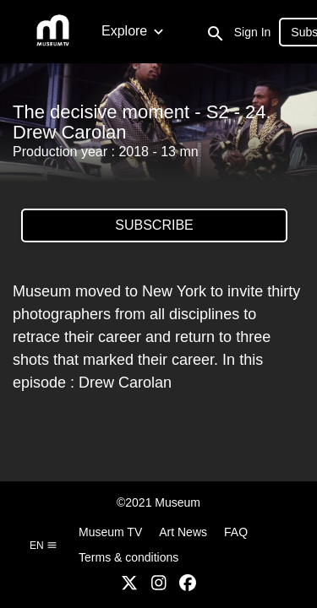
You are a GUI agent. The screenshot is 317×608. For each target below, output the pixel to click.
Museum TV (110, 532)
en (43, 545)
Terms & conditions (128, 557)
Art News (183, 532)
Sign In (252, 32)
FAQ (236, 532)
